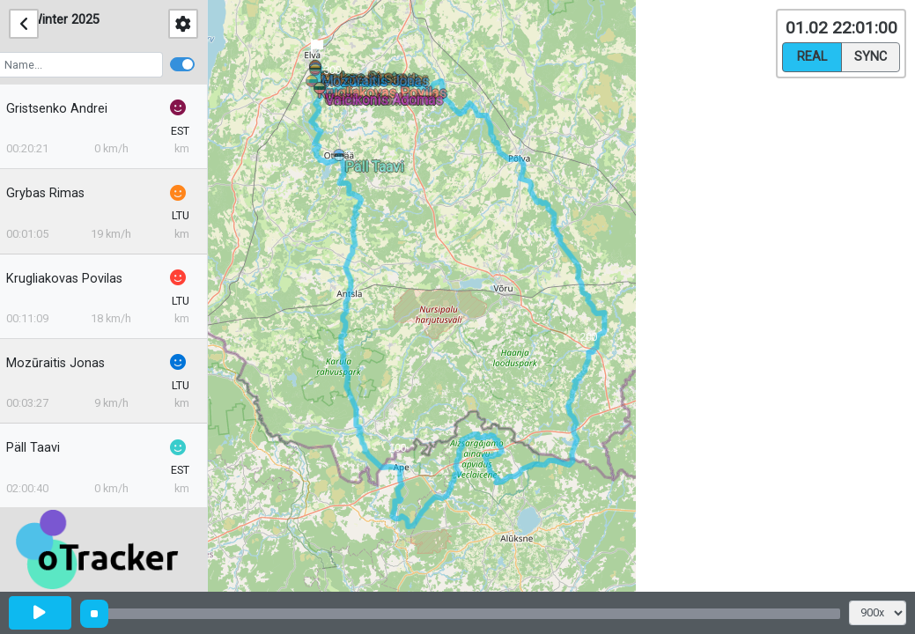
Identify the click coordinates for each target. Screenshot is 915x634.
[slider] (94, 614)
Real (812, 55)
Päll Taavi (44, 447)
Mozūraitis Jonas (67, 363)
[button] (342, 158)
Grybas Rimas (57, 193)
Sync (870, 55)
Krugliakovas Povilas (76, 278)
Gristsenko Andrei (68, 108)
